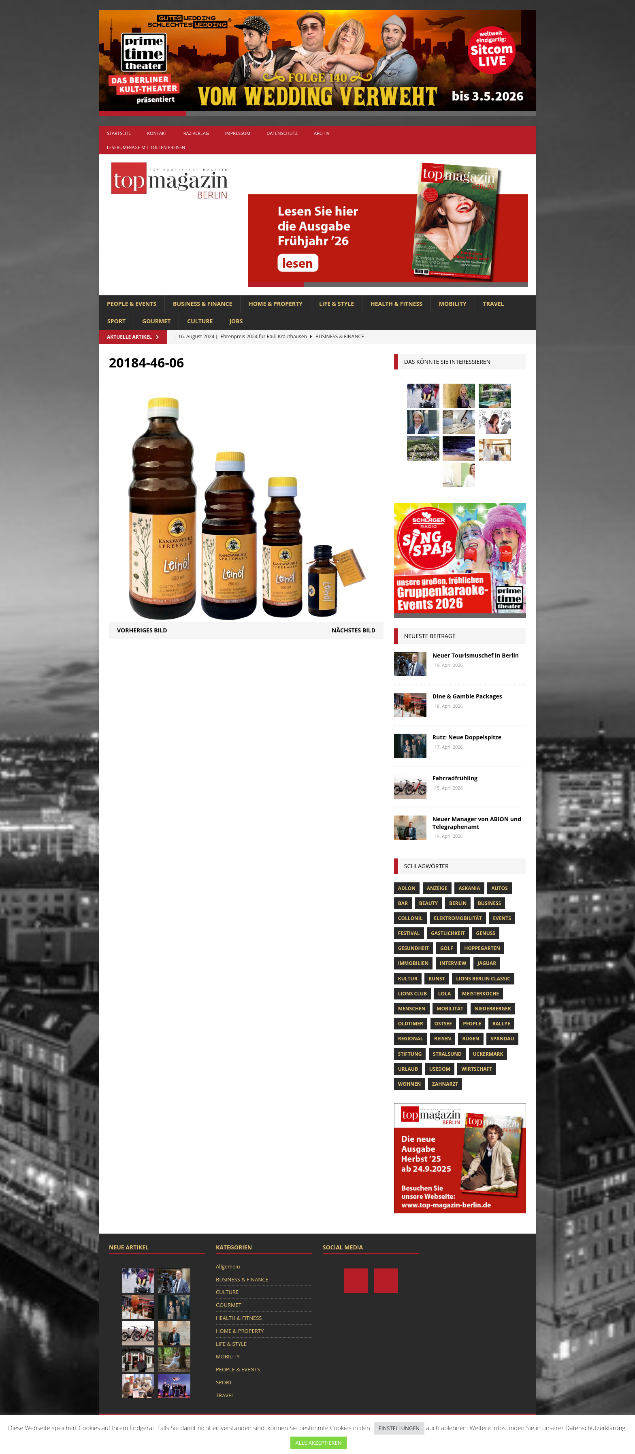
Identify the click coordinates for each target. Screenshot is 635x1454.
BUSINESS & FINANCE (202, 303)
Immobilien (413, 963)
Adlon (407, 888)
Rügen (470, 1038)
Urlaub (408, 1068)
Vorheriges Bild (142, 630)
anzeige (437, 888)
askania (469, 888)
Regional (410, 1038)
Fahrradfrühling (455, 778)
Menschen (412, 1008)
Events (502, 918)
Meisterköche (480, 993)
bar (403, 903)
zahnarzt (445, 1083)
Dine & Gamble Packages (467, 696)
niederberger (493, 1008)
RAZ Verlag (196, 133)
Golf (446, 948)
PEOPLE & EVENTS (131, 303)
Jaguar (486, 963)
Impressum (237, 133)
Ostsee (443, 1023)
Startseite (119, 133)
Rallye (501, 1023)
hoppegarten (482, 948)
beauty (428, 903)
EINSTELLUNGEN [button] (399, 1428)
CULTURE (200, 321)
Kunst (436, 978)
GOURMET (156, 321)
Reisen (442, 1038)
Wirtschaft (476, 1068)
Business (489, 903)
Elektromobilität (458, 918)
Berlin (458, 903)
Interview (453, 963)
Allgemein (228, 1266)
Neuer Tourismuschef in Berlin (476, 655)
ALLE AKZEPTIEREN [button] (318, 1442)
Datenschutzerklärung (595, 1428)
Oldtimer (410, 1023)
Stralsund (447, 1053)
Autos (499, 888)
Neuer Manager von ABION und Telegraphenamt (477, 822)
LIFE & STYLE (336, 303)
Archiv (321, 133)
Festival (409, 933)
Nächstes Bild (353, 630)
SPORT (116, 321)
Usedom (439, 1068)
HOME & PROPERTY (276, 303)
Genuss (485, 933)
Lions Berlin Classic (483, 978)
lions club (412, 993)
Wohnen (409, 1083)
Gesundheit (413, 948)
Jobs (236, 321)
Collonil (410, 918)
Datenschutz (282, 133)
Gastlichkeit (448, 933)
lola (444, 993)
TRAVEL (493, 303)
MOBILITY (453, 303)
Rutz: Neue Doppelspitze (467, 737)
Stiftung (410, 1053)
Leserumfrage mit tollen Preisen (146, 147)
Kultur (408, 978)
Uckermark (488, 1053)
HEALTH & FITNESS (396, 303)
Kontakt (157, 133)
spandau (502, 1038)
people (472, 1023)
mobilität (450, 1008)
